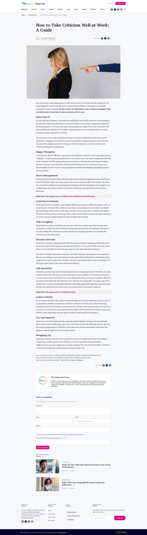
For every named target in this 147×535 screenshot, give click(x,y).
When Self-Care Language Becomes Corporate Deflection (83, 483)
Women (102, 9)
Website (38, 426)
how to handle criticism (61, 358)
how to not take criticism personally (47, 360)
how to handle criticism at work (80, 358)
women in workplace (76, 360)
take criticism (64, 360)
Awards (43, 9)
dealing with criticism (73, 355)
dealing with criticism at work (90, 355)
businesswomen (72, 512)
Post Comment (42, 447)
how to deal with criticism (44, 358)
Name (38, 417)
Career (76, 9)
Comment (39, 406)
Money (84, 9)
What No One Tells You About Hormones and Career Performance (86, 465)
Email (76, 417)
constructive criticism (47, 355)
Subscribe (120, 518)
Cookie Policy (62, 532)
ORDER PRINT (120, 3)
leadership (71, 519)
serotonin (57, 167)
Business (60, 9)
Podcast (34, 9)
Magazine (24, 9)
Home (23, 15)
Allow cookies (121, 532)
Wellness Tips (32, 15)
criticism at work (60, 355)
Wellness (93, 9)
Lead (68, 9)
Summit (51, 9)
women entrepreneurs (74, 516)
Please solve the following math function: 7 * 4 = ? (50, 438)
